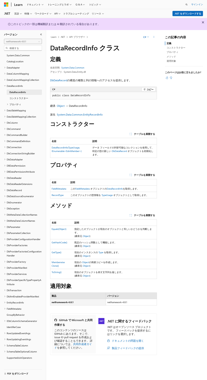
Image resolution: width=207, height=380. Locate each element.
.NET (63, 36)
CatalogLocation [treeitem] (15, 61)
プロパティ (172, 52)
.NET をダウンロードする (187, 13)
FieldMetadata (59, 188)
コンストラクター (176, 47)
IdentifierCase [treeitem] (14, 327)
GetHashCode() (59, 242)
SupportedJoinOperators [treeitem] (19, 357)
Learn (53, 36)
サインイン (197, 4)
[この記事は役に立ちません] (171, 78)
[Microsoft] (6, 4)
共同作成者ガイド (73, 345)
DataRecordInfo (115, 188)
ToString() (57, 272)
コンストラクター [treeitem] (18, 98)
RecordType (58, 195)
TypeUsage (107, 195)
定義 (169, 43)
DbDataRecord (58, 80)
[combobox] (23, 41)
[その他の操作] (154, 37)
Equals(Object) (59, 229)
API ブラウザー (77, 36)
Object (61, 105)
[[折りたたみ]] (41, 34)
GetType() (56, 252)
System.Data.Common (72, 67)
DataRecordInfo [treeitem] (17, 92)
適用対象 (171, 60)
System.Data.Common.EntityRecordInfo (80, 114)
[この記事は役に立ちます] (167, 78)
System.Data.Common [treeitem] (18, 55)
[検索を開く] (186, 5)
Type (101, 252)
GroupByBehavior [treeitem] (16, 314)
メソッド (171, 56)
